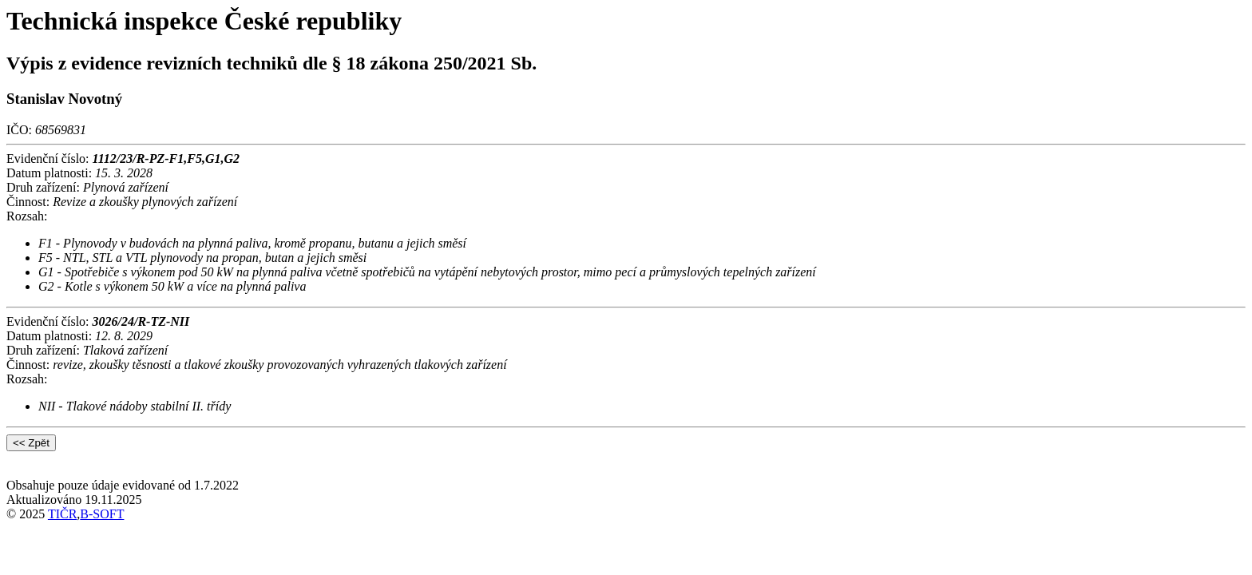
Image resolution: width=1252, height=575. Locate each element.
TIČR (62, 514)
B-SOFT (102, 514)
